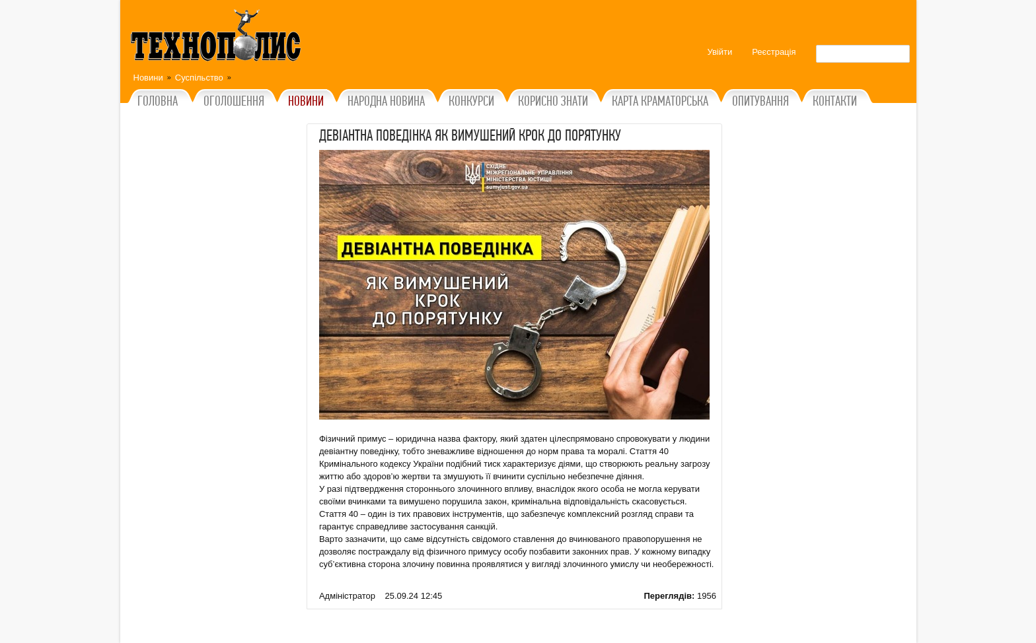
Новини (148, 78)
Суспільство (199, 78)
